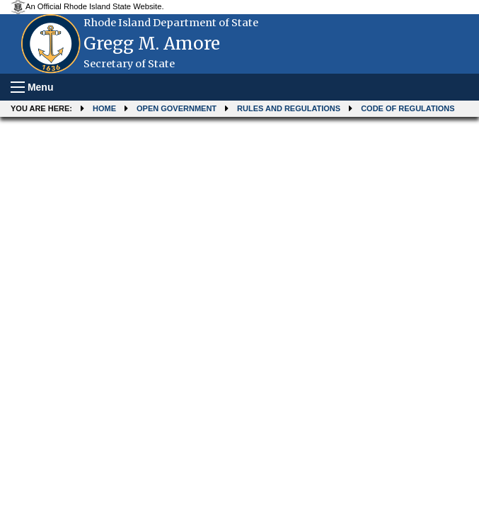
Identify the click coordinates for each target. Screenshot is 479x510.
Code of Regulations (407, 108)
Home (104, 108)
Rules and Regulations (288, 108)
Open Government (177, 108)
